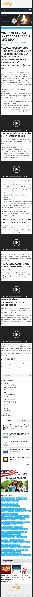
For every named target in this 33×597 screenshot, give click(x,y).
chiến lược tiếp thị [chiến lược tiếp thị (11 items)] (20, 509)
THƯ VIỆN (6, 404)
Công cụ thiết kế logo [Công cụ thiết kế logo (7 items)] (23, 516)
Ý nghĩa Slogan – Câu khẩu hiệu (19, 441)
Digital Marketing (13, 595)
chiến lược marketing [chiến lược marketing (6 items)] (7, 509)
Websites (6, 413)
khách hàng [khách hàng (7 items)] (5, 532)
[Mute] (26, 130)
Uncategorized (7, 415)
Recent (24, 420)
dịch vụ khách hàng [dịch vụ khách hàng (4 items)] (7, 526)
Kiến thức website (9, 390)
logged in (10, 364)
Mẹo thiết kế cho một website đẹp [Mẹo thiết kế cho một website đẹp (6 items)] (11, 534)
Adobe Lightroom (11, 203)
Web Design (16, 593)
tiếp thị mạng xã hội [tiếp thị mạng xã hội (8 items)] (7, 552)
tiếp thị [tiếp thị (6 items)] (13, 550)
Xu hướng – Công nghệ (10, 401)
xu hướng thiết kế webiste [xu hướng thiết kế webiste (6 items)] (9, 555)
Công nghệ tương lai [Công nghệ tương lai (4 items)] (18, 519)
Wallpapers (7, 410)
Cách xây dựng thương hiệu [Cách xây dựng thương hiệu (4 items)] (9, 514)
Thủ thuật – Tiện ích (10, 397)
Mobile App (26, 593)
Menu (4, 10)
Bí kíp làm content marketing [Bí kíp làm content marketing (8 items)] (9, 503)
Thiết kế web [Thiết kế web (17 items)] (5, 544)
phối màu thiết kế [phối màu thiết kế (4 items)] (21, 537)
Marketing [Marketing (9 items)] (12, 532)
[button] (16, 123)
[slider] (15, 130)
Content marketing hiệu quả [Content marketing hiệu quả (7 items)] (23, 511)
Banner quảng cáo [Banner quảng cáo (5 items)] (7, 501)
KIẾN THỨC (6, 383)
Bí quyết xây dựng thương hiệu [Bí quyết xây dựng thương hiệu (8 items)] (10, 506)
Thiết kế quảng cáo (9, 394)
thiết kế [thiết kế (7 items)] (22, 539)
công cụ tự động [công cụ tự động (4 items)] (6, 519)
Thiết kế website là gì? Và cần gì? (20, 449)
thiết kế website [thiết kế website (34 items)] (15, 544)
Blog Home (6, 593)
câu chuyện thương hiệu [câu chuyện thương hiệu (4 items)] (8, 516)
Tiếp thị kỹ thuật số (9, 399)
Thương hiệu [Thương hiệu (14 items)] (5, 550)
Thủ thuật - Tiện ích (19, 42)
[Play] (3, 130)
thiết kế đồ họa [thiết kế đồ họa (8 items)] (25, 547)
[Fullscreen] (29, 130)
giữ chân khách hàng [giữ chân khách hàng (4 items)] (7, 529)
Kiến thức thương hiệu (10, 387)
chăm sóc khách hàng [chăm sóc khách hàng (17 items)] (8, 511)
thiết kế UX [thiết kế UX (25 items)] (26, 542)
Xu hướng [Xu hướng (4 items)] (17, 552)
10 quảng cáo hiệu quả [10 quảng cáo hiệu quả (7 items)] (8, 498)
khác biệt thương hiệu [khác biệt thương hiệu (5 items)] (21, 529)
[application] (16, 123)
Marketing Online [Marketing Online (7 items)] (21, 532)
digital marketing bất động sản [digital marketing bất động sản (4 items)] (21, 521)
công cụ (6, 260)
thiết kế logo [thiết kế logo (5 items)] (5, 542)
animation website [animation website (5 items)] (21, 498)
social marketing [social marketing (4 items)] (13, 539)
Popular (9, 420)
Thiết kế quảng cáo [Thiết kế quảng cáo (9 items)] (16, 542)
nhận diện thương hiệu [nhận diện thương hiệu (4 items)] (8, 537)
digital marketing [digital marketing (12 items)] (6, 521)
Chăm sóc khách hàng (10, 385)
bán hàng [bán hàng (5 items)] (16, 501)
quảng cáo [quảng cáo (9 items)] (5, 539)
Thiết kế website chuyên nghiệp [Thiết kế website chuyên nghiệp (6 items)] (10, 547)
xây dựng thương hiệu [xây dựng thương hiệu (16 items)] (24, 555)
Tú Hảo (3, 42)
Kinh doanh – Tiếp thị (10, 392)
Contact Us (25, 595)
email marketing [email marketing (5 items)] (18, 526)
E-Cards (6, 406)
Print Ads (6, 408)
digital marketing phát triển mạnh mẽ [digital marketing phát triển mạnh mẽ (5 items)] (12, 524)
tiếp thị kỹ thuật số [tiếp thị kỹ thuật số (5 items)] (21, 550)
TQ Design (18, 591)
